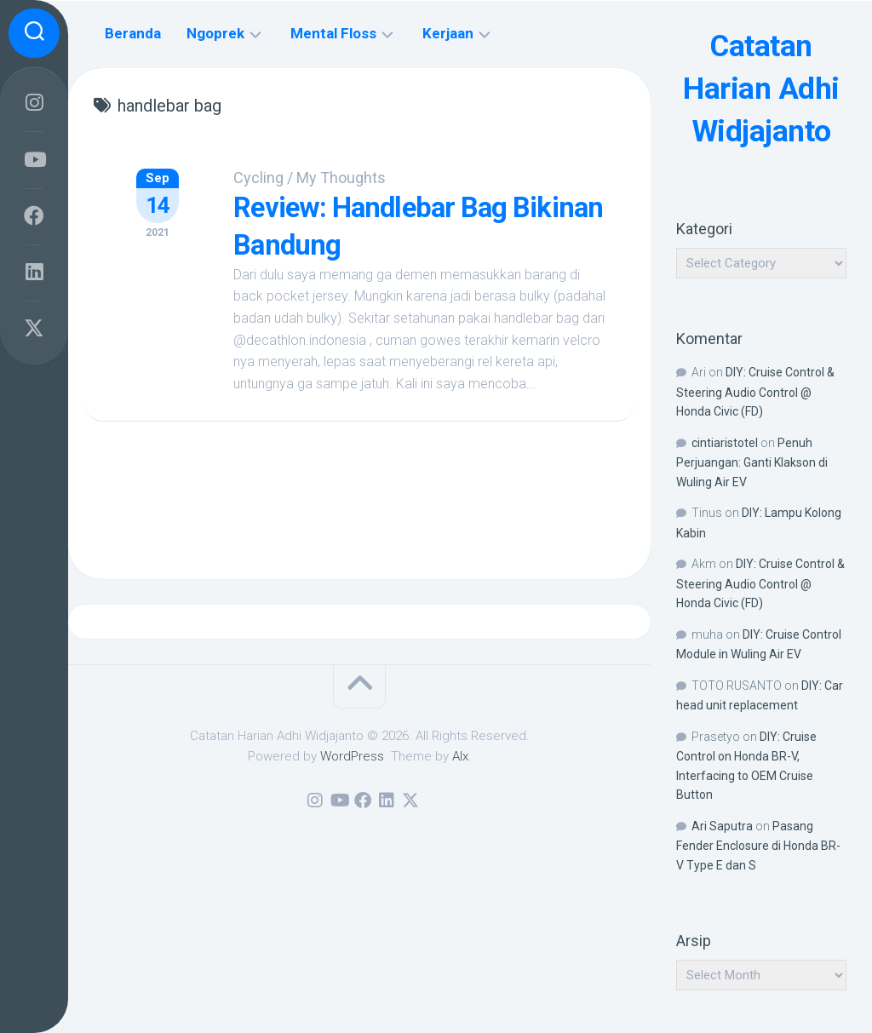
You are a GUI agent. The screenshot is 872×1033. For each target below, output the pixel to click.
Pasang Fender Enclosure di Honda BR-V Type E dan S (758, 845)
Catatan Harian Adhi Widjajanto (761, 88)
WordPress (352, 756)
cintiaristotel (724, 443)
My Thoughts (346, 178)
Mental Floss (333, 33)
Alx (460, 756)
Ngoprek (215, 33)
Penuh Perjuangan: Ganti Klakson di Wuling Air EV (752, 462)
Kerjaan (447, 33)
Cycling (263, 178)
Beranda (133, 33)
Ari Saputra (722, 826)
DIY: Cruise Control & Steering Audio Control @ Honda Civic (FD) (755, 391)
